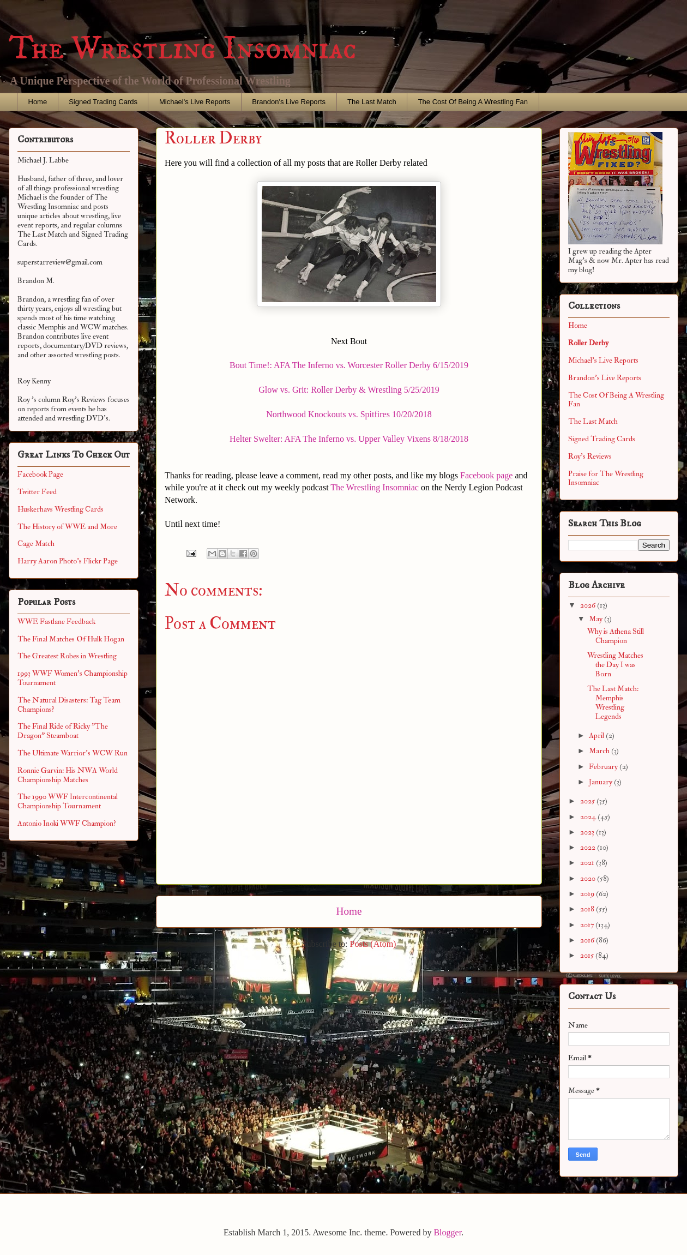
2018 (588, 909)
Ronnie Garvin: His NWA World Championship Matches (67, 775)
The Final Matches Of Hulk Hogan (70, 639)
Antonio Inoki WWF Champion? (66, 823)
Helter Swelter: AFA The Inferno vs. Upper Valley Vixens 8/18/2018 (349, 438)
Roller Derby (588, 342)
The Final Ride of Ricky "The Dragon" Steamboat (62, 731)
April (597, 735)
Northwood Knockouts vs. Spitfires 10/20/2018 (349, 414)
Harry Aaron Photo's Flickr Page (67, 561)
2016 (588, 940)
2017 (587, 924)
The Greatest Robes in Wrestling (67, 655)
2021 (588, 862)
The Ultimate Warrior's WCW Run (72, 753)
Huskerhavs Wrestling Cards (60, 509)
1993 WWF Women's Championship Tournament (72, 678)
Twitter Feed (37, 491)
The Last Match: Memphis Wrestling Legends (612, 702)
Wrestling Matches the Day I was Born (615, 664)
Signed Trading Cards (103, 102)
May (596, 618)
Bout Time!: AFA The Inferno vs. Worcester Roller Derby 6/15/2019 (349, 365)
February (604, 766)
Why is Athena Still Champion (615, 636)
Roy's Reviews (590, 456)
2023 (588, 832)
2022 (588, 847)
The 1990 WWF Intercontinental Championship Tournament (67, 801)
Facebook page (486, 475)
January (601, 781)
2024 (589, 816)
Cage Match (36, 543)
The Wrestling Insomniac (183, 48)
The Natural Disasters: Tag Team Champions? (68, 704)
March (600, 750)
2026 (588, 605)
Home (37, 102)
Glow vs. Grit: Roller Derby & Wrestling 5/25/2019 (348, 389)
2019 (588, 893)
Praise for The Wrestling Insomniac (605, 478)
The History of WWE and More (67, 526)
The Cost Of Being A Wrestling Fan (473, 102)
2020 (588, 878)
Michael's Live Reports (194, 102)
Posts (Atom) (373, 943)
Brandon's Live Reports (289, 102)
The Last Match (371, 102)
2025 (588, 801)
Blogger (447, 1232)
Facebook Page (40, 474)
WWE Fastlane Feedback (56, 621)
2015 (587, 955)
